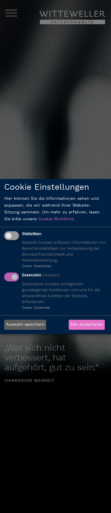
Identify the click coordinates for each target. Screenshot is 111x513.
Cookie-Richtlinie (56, 219)
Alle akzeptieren (86, 324)
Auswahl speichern (25, 324)
